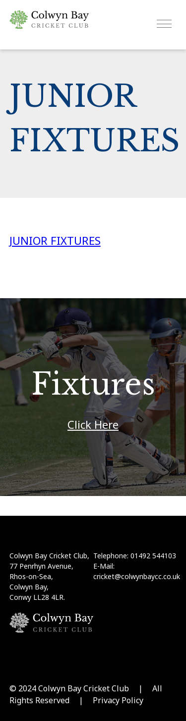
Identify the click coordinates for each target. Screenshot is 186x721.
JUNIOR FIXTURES (55, 240)
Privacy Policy (118, 700)
